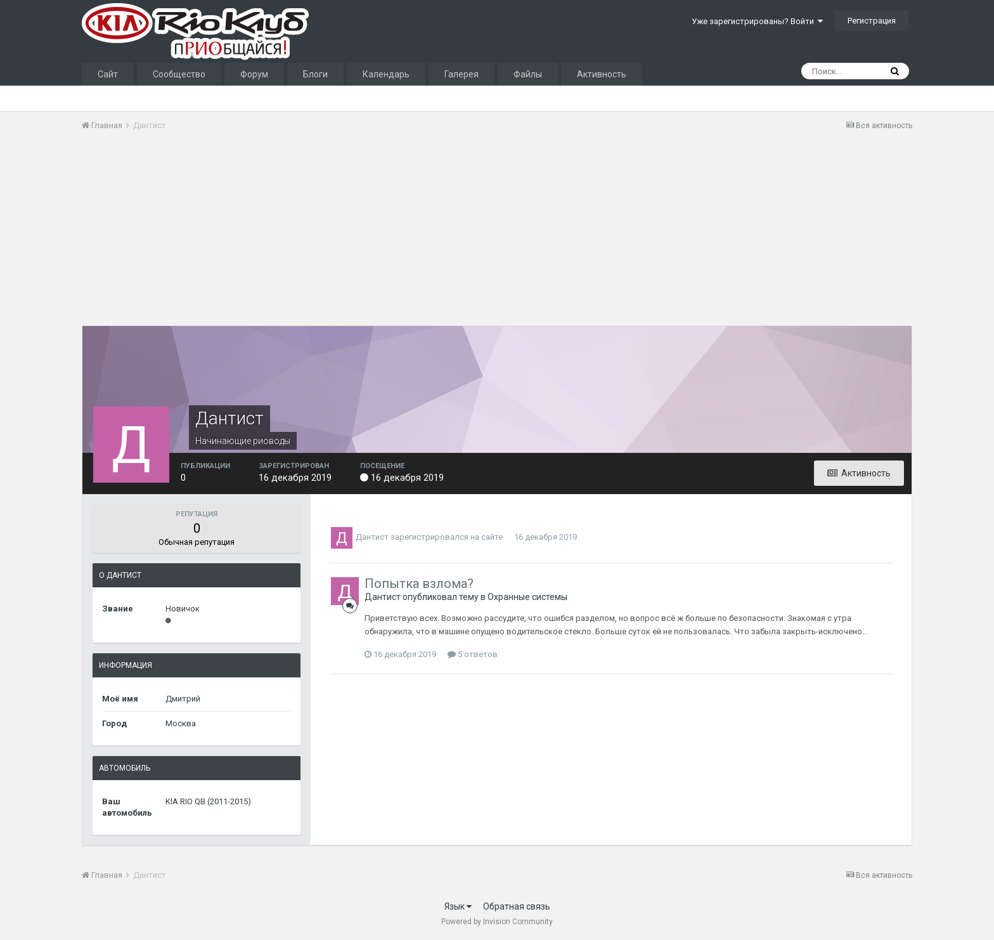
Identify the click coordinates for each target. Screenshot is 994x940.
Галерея (461, 74)
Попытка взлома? (419, 583)
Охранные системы (527, 597)
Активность (601, 74)
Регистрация (872, 20)
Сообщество (179, 74)
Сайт (108, 74)
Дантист (372, 537)
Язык (458, 906)
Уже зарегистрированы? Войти (757, 21)
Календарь (386, 74)
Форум (254, 74)
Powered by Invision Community (497, 921)
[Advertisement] (312, 236)
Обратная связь (516, 906)
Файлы (527, 74)
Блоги (315, 74)
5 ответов (473, 654)
